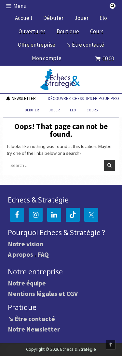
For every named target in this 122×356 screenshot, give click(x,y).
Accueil (23, 18)
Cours (96, 31)
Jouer (81, 18)
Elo (103, 18)
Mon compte (46, 58)
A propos (20, 254)
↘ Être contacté (85, 44)
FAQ (43, 254)
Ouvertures (32, 31)
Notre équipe (27, 283)
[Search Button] (112, 6)
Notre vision (25, 244)
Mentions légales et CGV (43, 293)
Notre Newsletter (34, 329)
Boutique (68, 31)
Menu (20, 5)
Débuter (53, 18)
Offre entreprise (36, 44)
